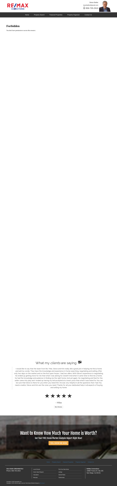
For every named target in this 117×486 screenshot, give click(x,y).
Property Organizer (81, 462)
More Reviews (58, 407)
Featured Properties (68, 462)
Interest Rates (61, 474)
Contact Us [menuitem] (88, 15)
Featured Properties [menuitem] (55, 15)
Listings (60, 472)
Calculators (36, 474)
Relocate (35, 477)
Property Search (56, 462)
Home (48, 462)
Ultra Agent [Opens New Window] (42, 483)
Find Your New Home (63, 469)
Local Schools (36, 469)
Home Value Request (38, 472)
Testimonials (61, 477)
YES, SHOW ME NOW (58, 443)
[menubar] (58, 14)
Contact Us (91, 462)
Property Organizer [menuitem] (73, 15)
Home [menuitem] (27, 15)
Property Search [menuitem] (39, 15)
